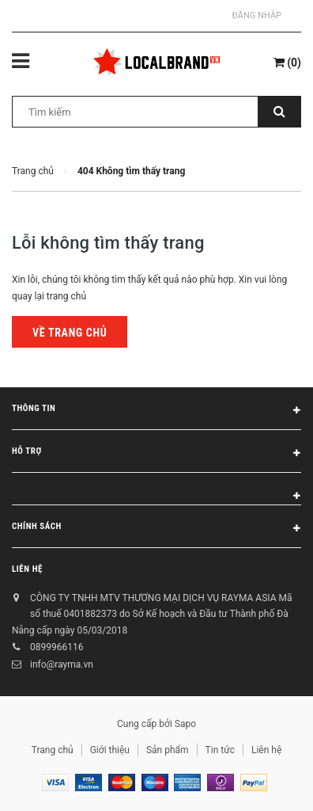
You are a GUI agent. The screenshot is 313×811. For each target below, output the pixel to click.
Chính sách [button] (156, 529)
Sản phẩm (167, 750)
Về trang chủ (69, 332)
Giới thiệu (110, 750)
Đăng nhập (256, 15)
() (287, 62)
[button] (156, 488)
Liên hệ (27, 569)
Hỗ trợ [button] (156, 454)
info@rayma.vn (61, 664)
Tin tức (220, 750)
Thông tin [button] (156, 411)
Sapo (185, 723)
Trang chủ (53, 750)
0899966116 (56, 647)
